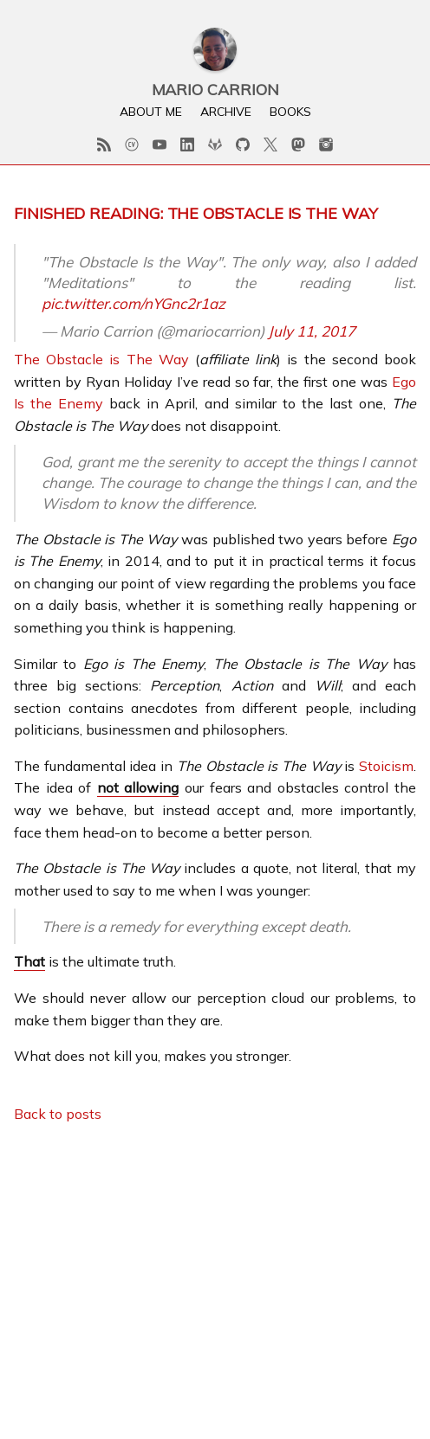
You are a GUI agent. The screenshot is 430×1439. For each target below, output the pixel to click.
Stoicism (386, 765)
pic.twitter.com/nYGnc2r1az (133, 303)
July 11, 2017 (311, 331)
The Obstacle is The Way (101, 359)
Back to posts (57, 1113)
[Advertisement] (215, 1261)
